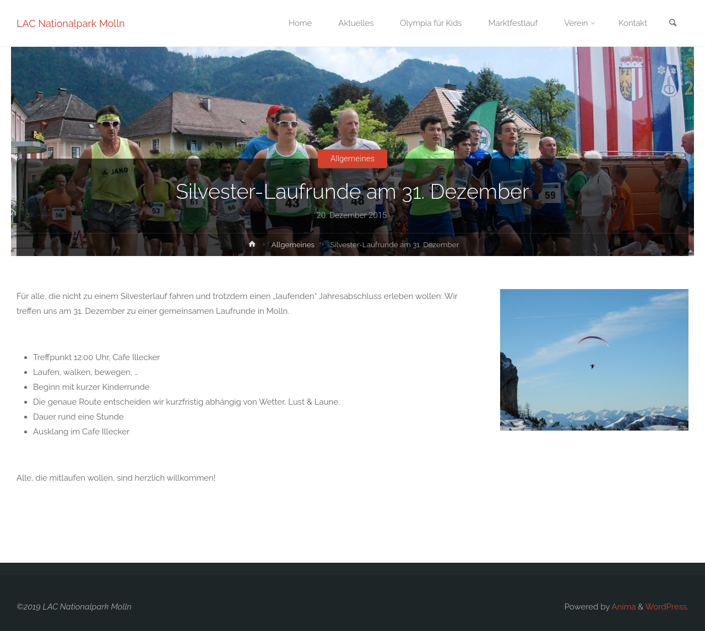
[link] (672, 24)
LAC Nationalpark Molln (71, 23)
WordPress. (667, 607)
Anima (623, 607)
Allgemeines (352, 159)
